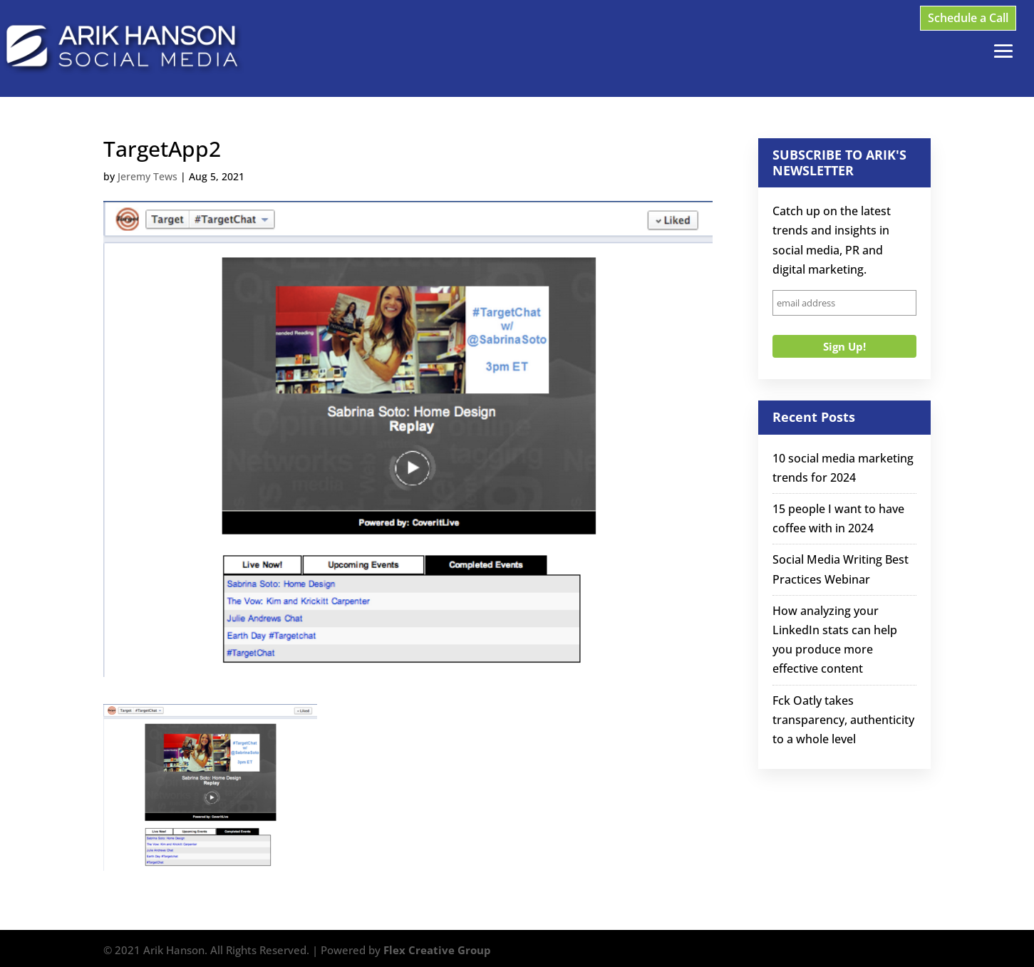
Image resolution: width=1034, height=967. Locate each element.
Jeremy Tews (147, 176)
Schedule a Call (968, 18)
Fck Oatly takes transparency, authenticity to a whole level (843, 720)
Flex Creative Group (437, 950)
